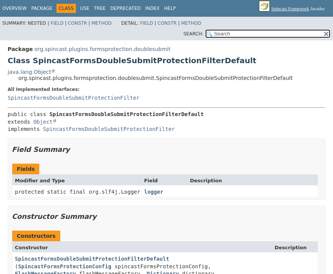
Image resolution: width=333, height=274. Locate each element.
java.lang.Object (29, 72)
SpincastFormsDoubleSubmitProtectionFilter (74, 98)
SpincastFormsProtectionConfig (64, 266)
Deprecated (125, 8)
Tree (100, 8)
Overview (14, 8)
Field (56, 23)
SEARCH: (193, 34)
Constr (77, 23)
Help (170, 8)
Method (102, 23)
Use (84, 8)
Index (152, 8)
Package (41, 8)
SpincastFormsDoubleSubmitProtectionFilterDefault (92, 259)
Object (43, 122)
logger (154, 192)
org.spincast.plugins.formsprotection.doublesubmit (102, 49)
